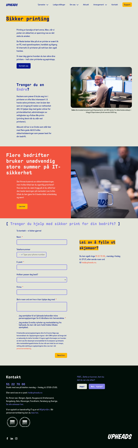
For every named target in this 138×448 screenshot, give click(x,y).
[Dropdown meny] (47, 4)
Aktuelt (86, 5)
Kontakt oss (23, 66)
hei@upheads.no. (89, 262)
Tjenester (42, 5)
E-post (20, 262)
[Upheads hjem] (12, 5)
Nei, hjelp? (97, 386)
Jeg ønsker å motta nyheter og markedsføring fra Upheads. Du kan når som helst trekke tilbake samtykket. (40, 325)
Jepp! (82, 386)
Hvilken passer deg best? (27, 274)
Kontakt (115, 5)
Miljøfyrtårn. (44, 409)
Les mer (22, 206)
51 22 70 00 (100, 256)
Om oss (73, 5)
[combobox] (20, 254)
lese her (34, 413)
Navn (20, 237)
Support (127, 5)
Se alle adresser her (14, 404)
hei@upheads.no (35, 393)
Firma (20, 287)
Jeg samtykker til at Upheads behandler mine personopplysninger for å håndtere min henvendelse (42, 317)
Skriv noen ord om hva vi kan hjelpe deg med (37, 299)
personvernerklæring (24, 349)
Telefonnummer (23, 249)
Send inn (61, 355)
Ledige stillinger (59, 5)
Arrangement (98, 5)
